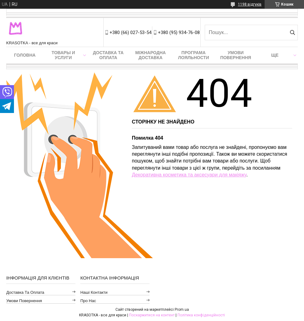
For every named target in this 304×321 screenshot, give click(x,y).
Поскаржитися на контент (152, 315)
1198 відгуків (250, 4)
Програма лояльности (193, 55)
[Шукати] (292, 32)
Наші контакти (94, 292)
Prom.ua (182, 309)
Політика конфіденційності (201, 315)
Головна (24, 55)
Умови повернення (235, 55)
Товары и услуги (63, 55)
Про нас (88, 300)
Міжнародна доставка (150, 55)
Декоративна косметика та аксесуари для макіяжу (189, 174)
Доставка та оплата (108, 55)
